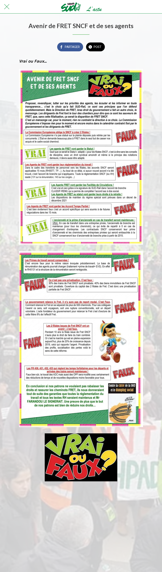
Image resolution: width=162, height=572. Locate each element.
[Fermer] (6, 6)
